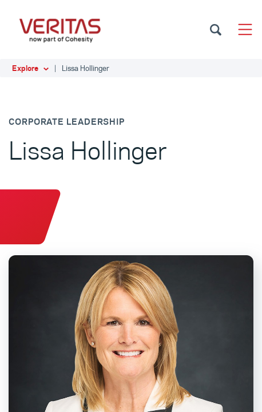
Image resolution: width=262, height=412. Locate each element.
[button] (131, 68)
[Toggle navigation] (245, 29)
